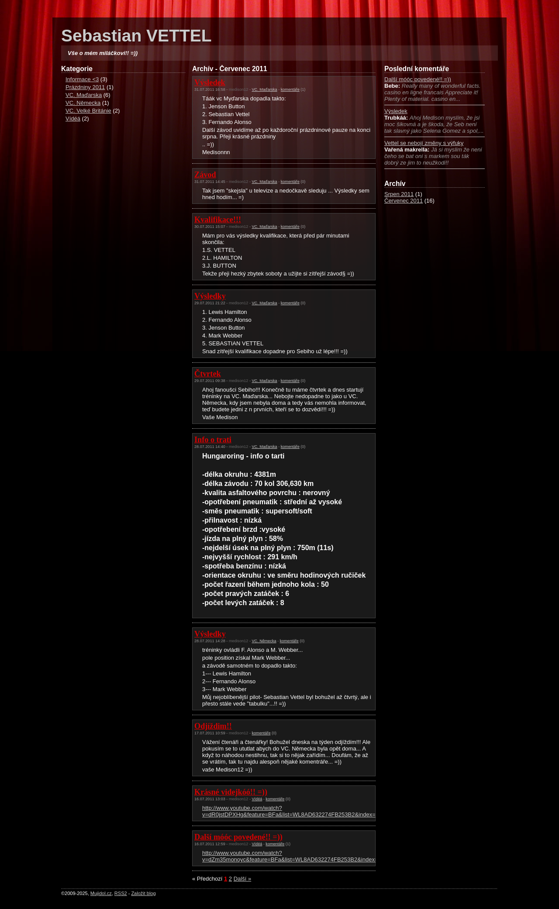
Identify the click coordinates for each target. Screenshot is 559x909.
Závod (205, 174)
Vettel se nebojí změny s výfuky (423, 143)
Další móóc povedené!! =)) (417, 79)
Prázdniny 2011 (85, 87)
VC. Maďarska (84, 95)
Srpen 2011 (399, 194)
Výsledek (395, 111)
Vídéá (73, 118)
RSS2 (120, 893)
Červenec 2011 (403, 200)
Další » (242, 878)
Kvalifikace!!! (217, 219)
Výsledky (210, 296)
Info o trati (212, 439)
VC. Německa (83, 103)
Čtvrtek (207, 373)
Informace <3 (82, 79)
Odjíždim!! (213, 726)
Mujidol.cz (101, 893)
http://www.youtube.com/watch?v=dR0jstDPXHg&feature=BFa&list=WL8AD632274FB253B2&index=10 (292, 811)
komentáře (290, 89)
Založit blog (143, 893)
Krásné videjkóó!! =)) (230, 792)
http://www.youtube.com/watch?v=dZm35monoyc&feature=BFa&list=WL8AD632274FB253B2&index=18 (293, 856)
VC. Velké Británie (88, 110)
